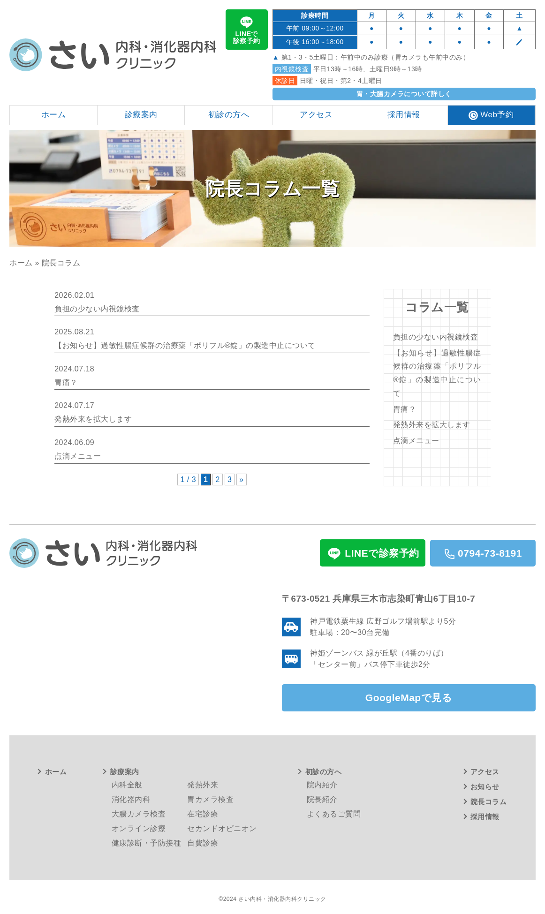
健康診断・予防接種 (147, 843)
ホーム (21, 263)
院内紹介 (322, 785)
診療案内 (124, 772)
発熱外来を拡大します (431, 425)
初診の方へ (323, 772)
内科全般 (127, 785)
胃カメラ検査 (210, 799)
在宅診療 (202, 814)
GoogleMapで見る (408, 697)
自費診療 (202, 843)
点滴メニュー (416, 441)
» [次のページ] (241, 479)
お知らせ (485, 787)
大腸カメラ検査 (139, 814)
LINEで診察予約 (246, 29)
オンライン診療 (139, 828)
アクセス (485, 772)
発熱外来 (202, 785)
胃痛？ (404, 409)
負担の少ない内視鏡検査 (435, 337)
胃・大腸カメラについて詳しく (404, 94)
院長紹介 (322, 799)
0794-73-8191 (483, 553)
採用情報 (485, 817)
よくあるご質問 (334, 814)
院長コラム (488, 802)
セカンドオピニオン (222, 828)
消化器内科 (131, 799)
